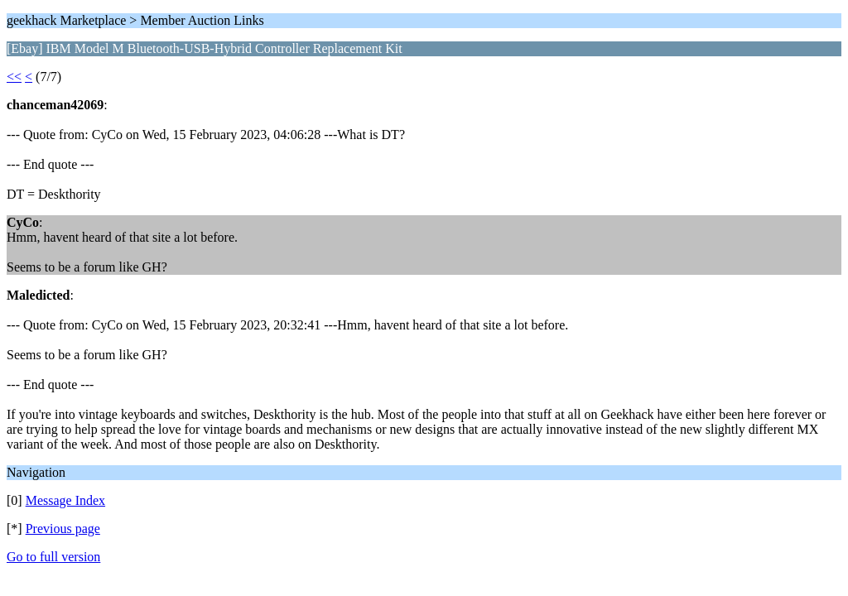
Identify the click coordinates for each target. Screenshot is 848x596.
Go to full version (53, 557)
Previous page (63, 529)
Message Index (65, 500)
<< (14, 77)
